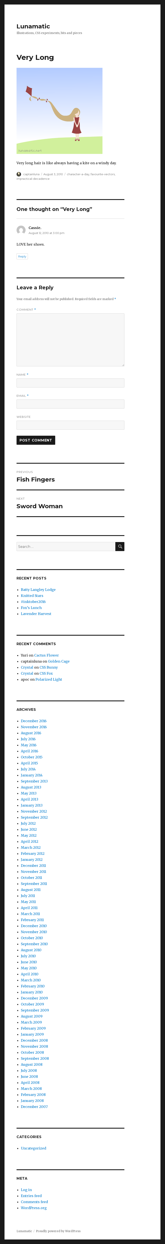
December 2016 (34, 721)
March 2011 (30, 914)
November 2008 (34, 1046)
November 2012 (34, 811)
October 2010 (32, 938)
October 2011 (31, 877)
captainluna (31, 174)
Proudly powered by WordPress (58, 1231)
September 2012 (34, 817)
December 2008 (34, 1040)
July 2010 (28, 956)
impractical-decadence (33, 178)
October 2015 (32, 757)
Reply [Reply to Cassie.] (22, 256)
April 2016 (29, 751)
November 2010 (34, 932)
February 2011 (32, 920)
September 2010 (34, 944)
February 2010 (33, 986)
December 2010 (34, 926)
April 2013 (29, 799)
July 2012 (28, 823)
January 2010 (32, 992)
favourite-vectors (103, 174)
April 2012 (29, 841)
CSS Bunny (49, 667)
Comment (26, 309)
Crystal (27, 667)
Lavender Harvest (36, 614)
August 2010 (31, 950)
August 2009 (32, 1016)
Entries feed (31, 1196)
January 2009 (32, 1034)
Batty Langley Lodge (38, 589)
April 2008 (30, 1082)
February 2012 (32, 853)
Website (24, 416)
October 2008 (32, 1052)
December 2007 (34, 1107)
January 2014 (32, 775)
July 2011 (28, 896)
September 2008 (35, 1058)
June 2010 (29, 962)
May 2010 (29, 968)
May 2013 (29, 793)
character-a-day (78, 174)
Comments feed (34, 1202)
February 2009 (33, 1028)
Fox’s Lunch (31, 608)
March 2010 (31, 980)
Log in (26, 1190)
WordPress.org (34, 1208)
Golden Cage (59, 661)
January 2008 (32, 1100)
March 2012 (31, 847)
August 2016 (31, 733)
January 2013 (32, 805)
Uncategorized (33, 1148)
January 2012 (32, 859)
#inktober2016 (33, 602)
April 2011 (29, 908)
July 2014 (28, 769)
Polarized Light (48, 679)
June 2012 (29, 829)
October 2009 (32, 1004)
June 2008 (29, 1076)
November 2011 (33, 871)
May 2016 (29, 745)
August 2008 (32, 1064)
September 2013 (34, 781)
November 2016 (34, 727)
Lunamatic (33, 26)
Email (23, 396)
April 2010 (29, 974)
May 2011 (28, 902)
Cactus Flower (46, 655)
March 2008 (31, 1088)
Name (23, 374)
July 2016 (28, 739)
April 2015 (29, 763)
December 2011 (33, 865)
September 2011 (34, 883)
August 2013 (31, 787)
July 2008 (29, 1070)
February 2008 (33, 1094)
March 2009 (31, 1022)
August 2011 (31, 890)
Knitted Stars (32, 595)
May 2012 (29, 835)
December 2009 (34, 998)
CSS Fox (46, 673)
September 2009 (35, 1010)
